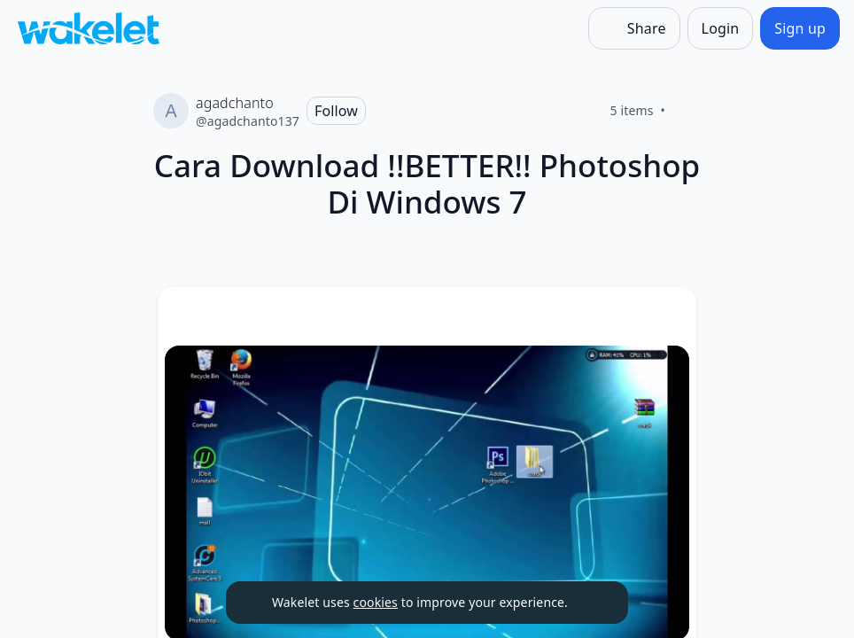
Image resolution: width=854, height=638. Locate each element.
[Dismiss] (592, 602)
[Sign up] (800, 28)
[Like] (686, 111)
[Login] (720, 28)
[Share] (634, 28)
